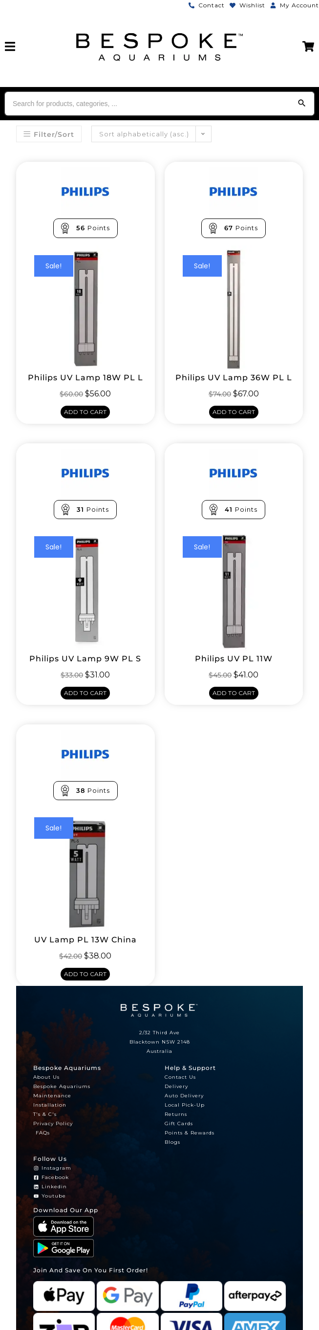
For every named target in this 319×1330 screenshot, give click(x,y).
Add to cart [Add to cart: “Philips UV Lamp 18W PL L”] (85, 411)
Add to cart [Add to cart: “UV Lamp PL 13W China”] (85, 974)
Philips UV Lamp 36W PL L (233, 377)
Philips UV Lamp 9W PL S (85, 658)
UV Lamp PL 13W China (85, 940)
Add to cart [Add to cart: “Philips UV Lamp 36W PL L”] (234, 411)
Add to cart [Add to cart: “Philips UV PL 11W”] (234, 693)
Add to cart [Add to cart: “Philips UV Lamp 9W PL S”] (85, 693)
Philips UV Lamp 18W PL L (85, 377)
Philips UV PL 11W (234, 658)
